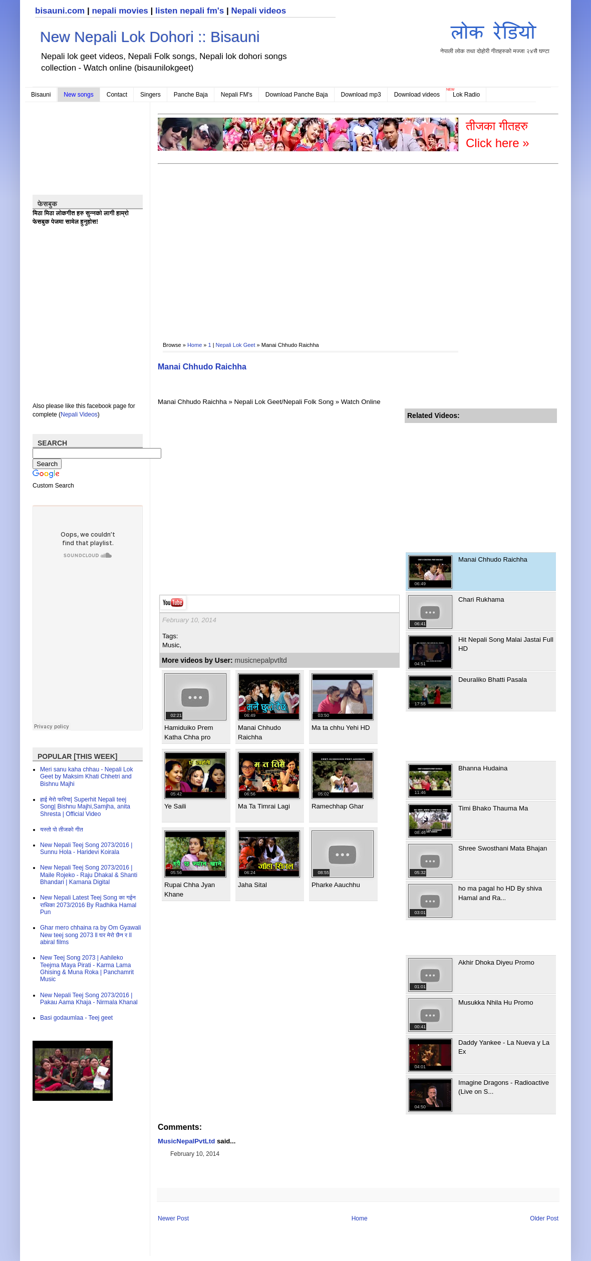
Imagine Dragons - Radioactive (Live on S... (503, 1087)
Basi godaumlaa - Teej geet (76, 1017)
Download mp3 (361, 94)
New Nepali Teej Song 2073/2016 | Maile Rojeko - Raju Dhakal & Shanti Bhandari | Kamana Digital (88, 875)
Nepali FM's (236, 94)
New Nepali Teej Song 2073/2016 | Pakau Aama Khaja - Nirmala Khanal (89, 999)
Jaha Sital (252, 885)
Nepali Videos (79, 414)
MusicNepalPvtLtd (186, 1141)
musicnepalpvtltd (261, 660)
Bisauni (41, 94)
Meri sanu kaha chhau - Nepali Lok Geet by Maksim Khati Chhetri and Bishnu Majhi (86, 776)
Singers (150, 94)
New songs (78, 94)
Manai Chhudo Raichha (202, 366)
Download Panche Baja (296, 94)
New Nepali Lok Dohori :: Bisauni (150, 37)
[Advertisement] (279, 246)
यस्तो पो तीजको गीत (61, 829)
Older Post (544, 1218)
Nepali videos (258, 11)
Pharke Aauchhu (336, 885)
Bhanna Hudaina (482, 768)
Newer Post (173, 1218)
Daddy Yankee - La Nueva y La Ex (503, 1047)
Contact (117, 94)
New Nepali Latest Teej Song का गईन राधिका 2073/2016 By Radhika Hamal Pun (88, 905)
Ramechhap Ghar (338, 806)
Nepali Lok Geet (235, 345)
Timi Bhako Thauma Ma (493, 808)
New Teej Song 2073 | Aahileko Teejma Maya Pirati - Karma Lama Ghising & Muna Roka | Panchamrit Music (87, 968)
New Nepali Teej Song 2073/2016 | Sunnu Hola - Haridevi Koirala (86, 849)
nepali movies (120, 11)
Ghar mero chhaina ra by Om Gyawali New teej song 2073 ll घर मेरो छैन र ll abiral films (90, 935)
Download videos (417, 94)
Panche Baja (191, 94)
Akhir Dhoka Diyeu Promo (496, 962)
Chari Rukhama (481, 599)
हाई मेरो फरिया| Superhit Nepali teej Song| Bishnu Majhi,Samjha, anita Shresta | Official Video (85, 806)
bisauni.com (60, 11)
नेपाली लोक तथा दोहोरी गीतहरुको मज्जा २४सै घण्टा (494, 36)
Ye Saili (175, 806)
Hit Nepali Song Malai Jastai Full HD (505, 644)
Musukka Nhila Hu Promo (495, 1002)
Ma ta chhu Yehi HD (341, 727)
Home (194, 345)
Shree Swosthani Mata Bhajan (502, 848)
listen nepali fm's (189, 11)
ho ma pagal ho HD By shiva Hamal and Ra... (500, 893)
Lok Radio (466, 94)
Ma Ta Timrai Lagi (264, 806)
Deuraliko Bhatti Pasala (492, 679)
